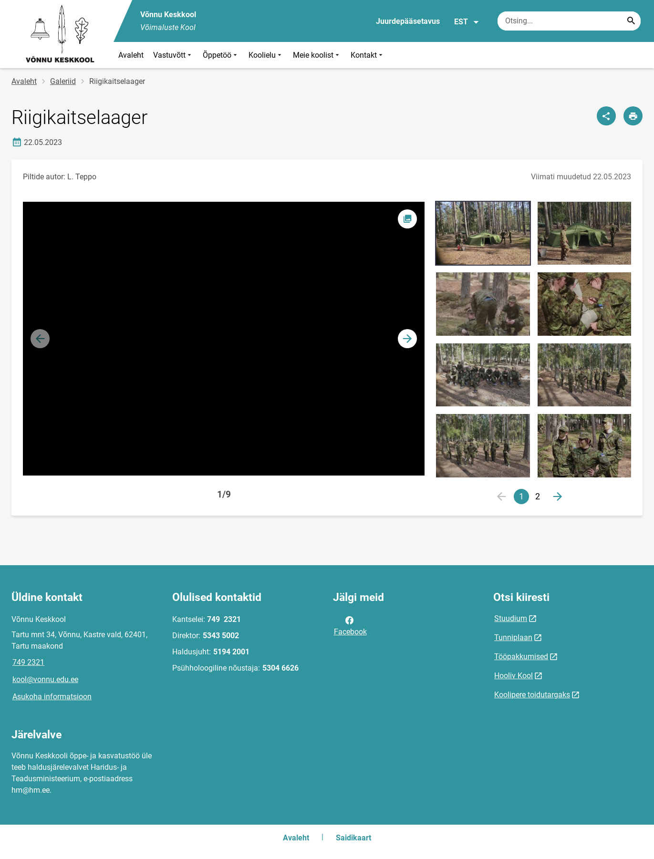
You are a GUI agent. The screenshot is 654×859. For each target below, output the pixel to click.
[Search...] (631, 21)
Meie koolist (317, 55)
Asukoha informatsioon (52, 696)
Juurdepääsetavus (408, 21)
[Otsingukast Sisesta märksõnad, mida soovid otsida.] (569, 21)
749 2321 (28, 662)
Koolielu (266, 55)
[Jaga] (606, 115)
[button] (407, 338)
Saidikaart (353, 837)
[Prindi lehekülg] (633, 115)
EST (466, 22)
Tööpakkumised (521, 656)
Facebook (350, 625)
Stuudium (510, 618)
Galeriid (63, 81)
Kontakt (367, 55)
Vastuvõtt (173, 55)
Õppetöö (221, 55)
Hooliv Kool (513, 675)
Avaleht (131, 55)
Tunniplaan (513, 637)
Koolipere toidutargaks (532, 694)
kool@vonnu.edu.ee (45, 679)
